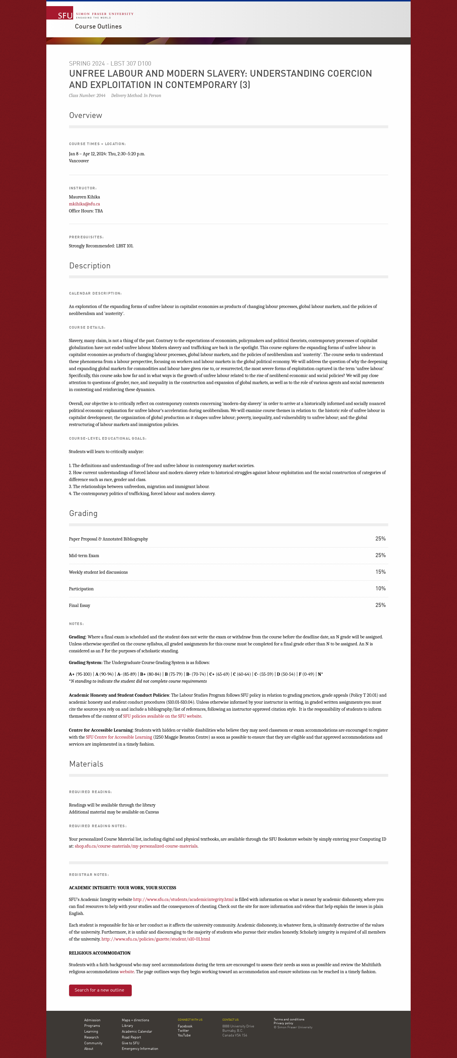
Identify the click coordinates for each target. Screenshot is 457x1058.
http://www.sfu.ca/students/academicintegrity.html (183, 899)
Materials (86, 765)
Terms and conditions (289, 1019)
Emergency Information (140, 1049)
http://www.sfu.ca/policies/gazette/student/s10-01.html (155, 939)
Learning (91, 1032)
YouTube (184, 1035)
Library (127, 1026)
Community (93, 1043)
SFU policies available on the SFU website (162, 716)
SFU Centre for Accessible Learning (119, 737)
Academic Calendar (137, 1032)
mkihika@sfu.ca (84, 204)
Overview (85, 116)
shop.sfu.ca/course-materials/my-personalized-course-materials (136, 846)
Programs (92, 1026)
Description (90, 266)
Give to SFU (130, 1043)
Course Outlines (98, 27)
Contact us (230, 1020)
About (88, 1049)
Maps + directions (135, 1020)
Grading (83, 514)
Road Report (131, 1037)
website (127, 971)
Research (91, 1037)
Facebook (185, 1026)
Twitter (183, 1031)
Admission (92, 1020)
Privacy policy (283, 1023)
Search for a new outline (99, 990)
